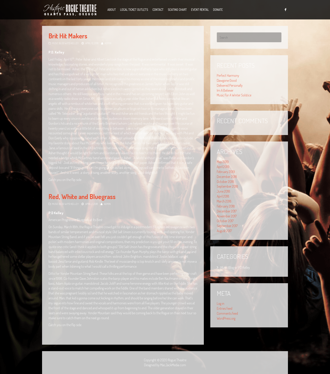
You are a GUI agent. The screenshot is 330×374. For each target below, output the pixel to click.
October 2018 (225, 181)
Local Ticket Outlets (134, 9)
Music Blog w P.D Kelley (65, 43)
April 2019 (223, 167)
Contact (157, 9)
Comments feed (227, 313)
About (111, 9)
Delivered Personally (230, 85)
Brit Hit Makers (68, 36)
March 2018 (224, 201)
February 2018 (226, 206)
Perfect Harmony (228, 75)
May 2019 (223, 162)
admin (108, 43)
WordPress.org (226, 318)
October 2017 (225, 221)
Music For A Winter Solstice (234, 95)
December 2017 (227, 211)
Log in (220, 303)
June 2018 (223, 191)
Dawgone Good (227, 80)
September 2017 (227, 226)
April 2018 (223, 196)
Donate (218, 9)
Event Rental (200, 9)
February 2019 (226, 172)
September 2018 (227, 186)
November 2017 (227, 216)
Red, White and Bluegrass (82, 196)
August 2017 (224, 231)
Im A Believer (225, 90)
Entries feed (224, 308)
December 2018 (227, 176)
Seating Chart (177, 9)
